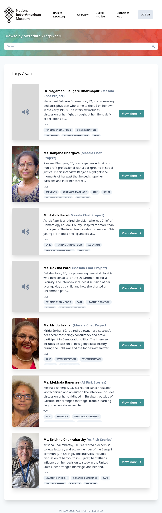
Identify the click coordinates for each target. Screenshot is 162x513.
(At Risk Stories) (93, 377)
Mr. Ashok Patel (57, 213)
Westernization (66, 355)
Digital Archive (100, 14)
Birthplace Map (123, 14)
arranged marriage (74, 191)
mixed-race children (86, 411)
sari (94, 191)
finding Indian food (58, 129)
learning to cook (98, 299)
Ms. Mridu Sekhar (58, 321)
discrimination (86, 129)
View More (131, 113)
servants (51, 191)
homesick (62, 411)
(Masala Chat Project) (87, 213)
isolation (94, 242)
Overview (82, 14)
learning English (56, 472)
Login (145, 14)
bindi (106, 191)
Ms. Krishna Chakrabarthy (65, 433)
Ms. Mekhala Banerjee (62, 377)
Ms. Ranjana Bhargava (62, 152)
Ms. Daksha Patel (58, 265)
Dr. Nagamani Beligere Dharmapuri (72, 91)
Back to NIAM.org (59, 14)
